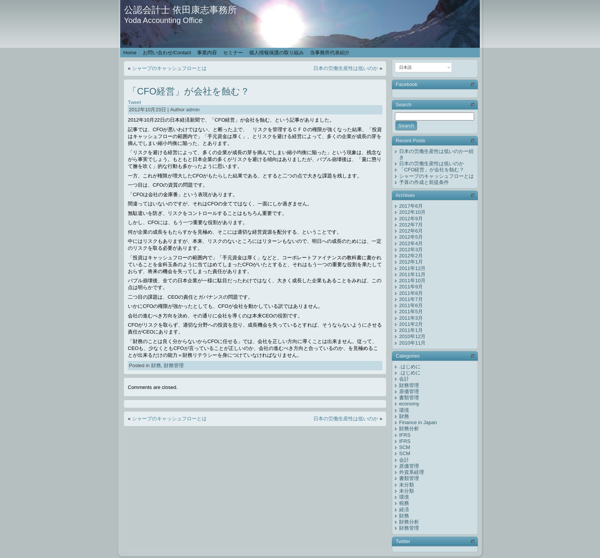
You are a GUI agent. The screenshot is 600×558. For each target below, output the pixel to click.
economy (409, 404)
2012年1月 (411, 262)
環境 (404, 410)
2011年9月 (411, 287)
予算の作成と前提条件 (424, 182)
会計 (404, 379)
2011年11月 (412, 274)
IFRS (405, 435)
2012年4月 (411, 243)
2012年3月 (411, 249)
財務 (156, 365)
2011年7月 (411, 299)
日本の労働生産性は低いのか (345, 68)
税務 (404, 503)
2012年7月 (411, 225)
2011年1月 (411, 330)
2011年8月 (411, 293)
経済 (404, 509)
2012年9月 (411, 218)
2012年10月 (412, 212)
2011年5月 (411, 311)
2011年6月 (411, 305)
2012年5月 (411, 237)
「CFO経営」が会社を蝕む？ (188, 91)
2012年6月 (411, 231)
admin (192, 109)
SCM (404, 447)
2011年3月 (411, 318)
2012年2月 (411, 256)
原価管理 (409, 391)
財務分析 (409, 428)
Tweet (134, 102)
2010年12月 (412, 336)
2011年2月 (411, 324)
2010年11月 (412, 343)
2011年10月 (412, 280)
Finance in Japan (418, 422)
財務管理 (174, 365)
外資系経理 (411, 472)
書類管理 (409, 397)
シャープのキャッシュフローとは (169, 68)
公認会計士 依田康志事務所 (180, 10)
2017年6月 (411, 206)
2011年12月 (412, 268)
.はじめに (410, 366)
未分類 (406, 485)
